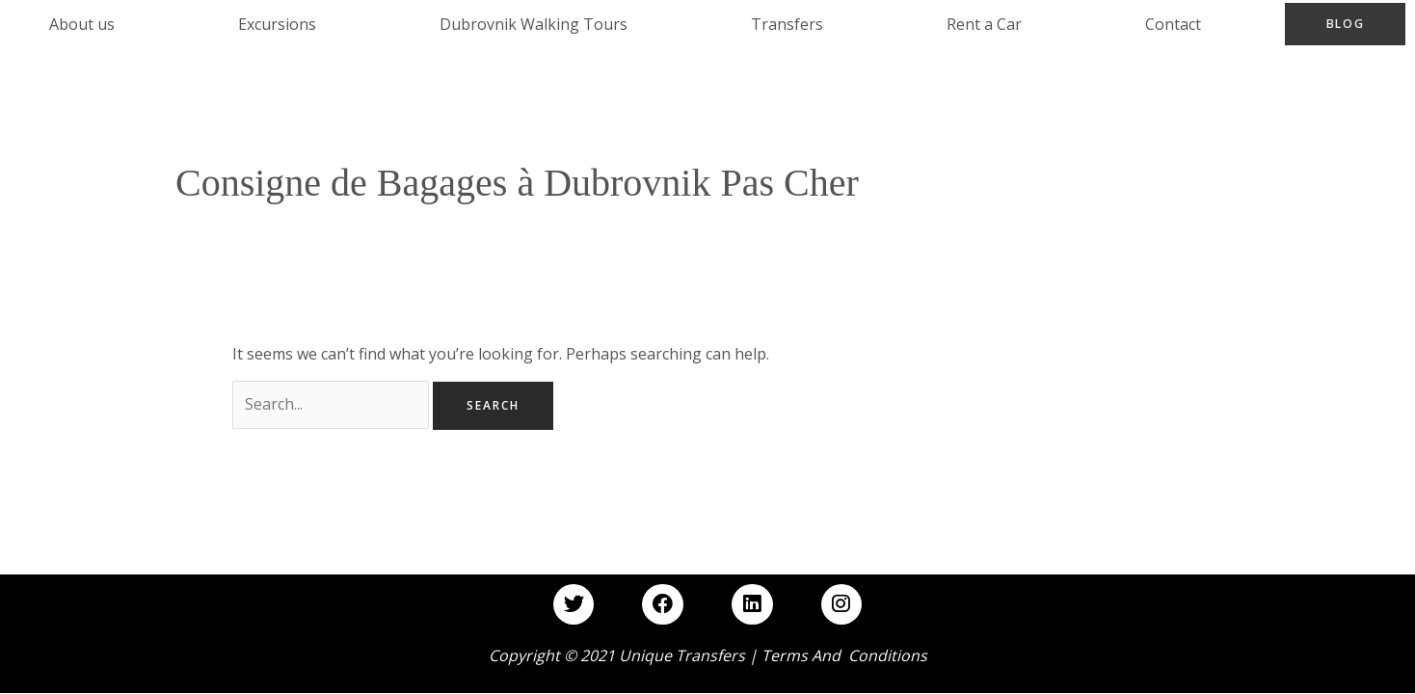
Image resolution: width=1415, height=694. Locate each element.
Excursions (277, 24)
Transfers (787, 24)
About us (82, 24)
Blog (1345, 23)
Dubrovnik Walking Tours (533, 24)
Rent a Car (985, 24)
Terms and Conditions (844, 656)
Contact (1174, 24)
